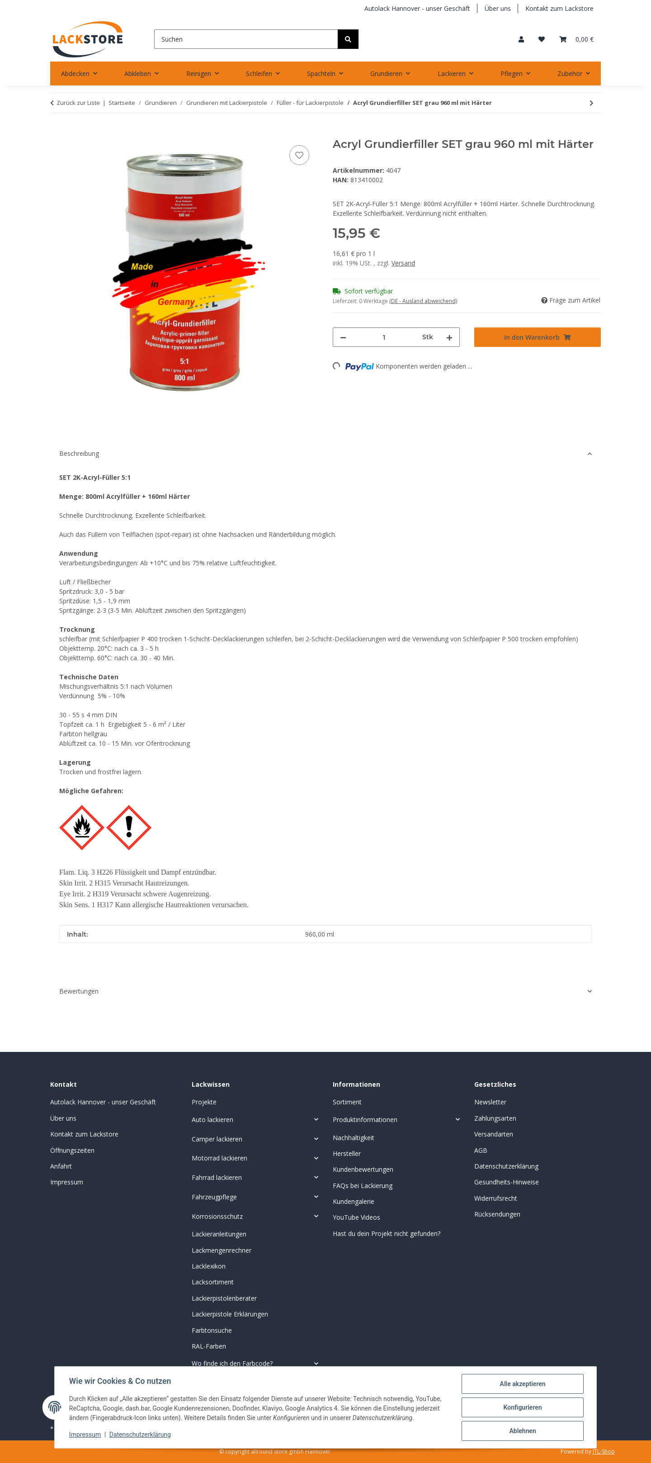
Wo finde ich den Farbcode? (232, 1363)
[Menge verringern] (343, 337)
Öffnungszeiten (72, 1150)
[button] (521, 39)
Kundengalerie (353, 1201)
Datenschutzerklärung (140, 1435)
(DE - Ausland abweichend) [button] (423, 301)
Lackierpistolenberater (224, 1298)
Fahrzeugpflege (214, 1197)
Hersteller (347, 1153)
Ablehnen (522, 1431)
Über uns (498, 8)
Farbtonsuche (212, 1330)
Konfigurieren (522, 1407)
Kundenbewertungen (363, 1169)
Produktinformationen (365, 1119)
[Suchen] (246, 39)
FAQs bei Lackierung (362, 1185)
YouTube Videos (356, 1217)
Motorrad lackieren (219, 1158)
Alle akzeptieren (522, 1383)
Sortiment (347, 1102)
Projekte (204, 1102)
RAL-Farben (209, 1346)
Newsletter (490, 1102)
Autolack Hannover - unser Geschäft (417, 8)
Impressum (85, 1435)
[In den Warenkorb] (57, 133)
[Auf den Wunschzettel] (299, 155)
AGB (480, 1150)
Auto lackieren (212, 1119)
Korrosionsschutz (217, 1216)
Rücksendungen (497, 1214)
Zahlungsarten (495, 1118)
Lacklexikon (209, 1266)
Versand (403, 263)
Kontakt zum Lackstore (559, 8)
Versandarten (493, 1134)
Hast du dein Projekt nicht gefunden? (386, 1233)
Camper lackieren (217, 1139)
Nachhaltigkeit (353, 1137)
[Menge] (384, 337)
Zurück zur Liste (78, 103)
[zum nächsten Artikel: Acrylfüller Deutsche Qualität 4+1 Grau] (591, 103)
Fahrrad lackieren (217, 1177)
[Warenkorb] (576, 39)
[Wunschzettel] (541, 39)
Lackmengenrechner (221, 1250)
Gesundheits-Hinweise (506, 1182)
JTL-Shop (604, 1451)
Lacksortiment (213, 1282)
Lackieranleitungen (219, 1234)
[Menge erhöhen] (449, 337)
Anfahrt (61, 1166)
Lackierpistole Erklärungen (230, 1314)
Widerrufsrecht (495, 1198)
